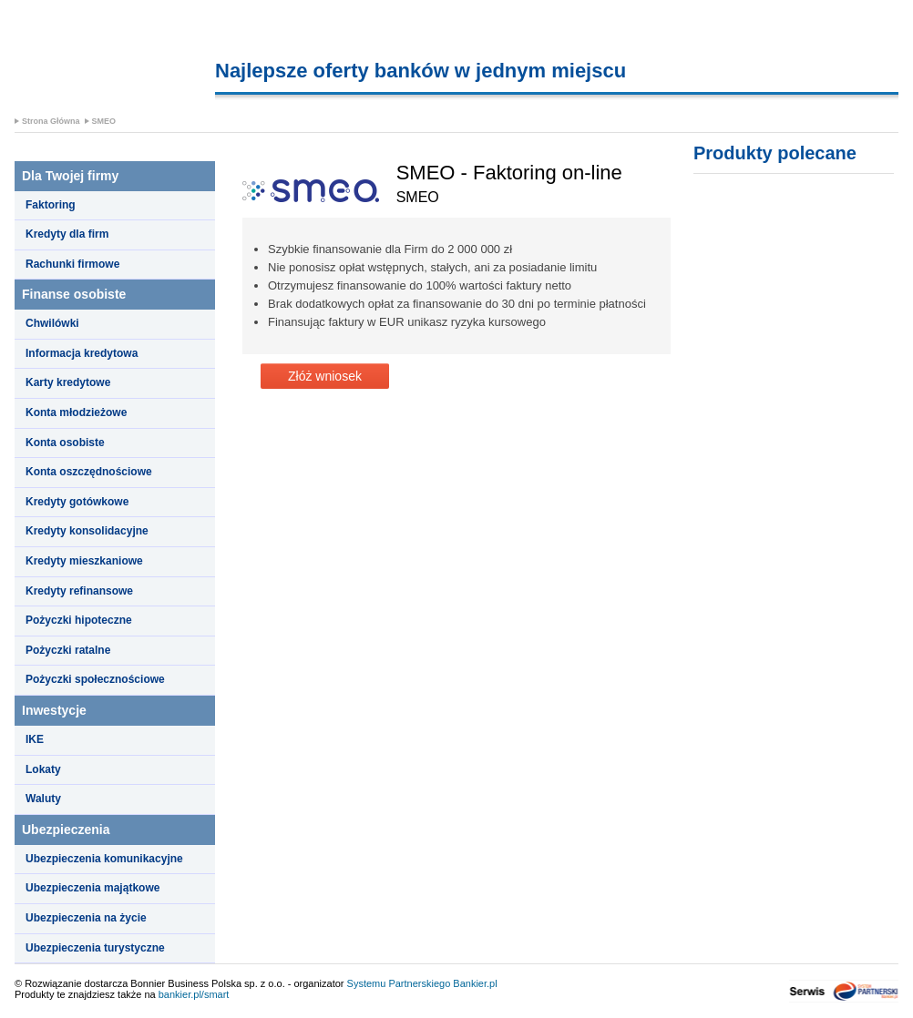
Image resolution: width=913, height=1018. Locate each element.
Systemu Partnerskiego (399, 983)
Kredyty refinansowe (79, 591)
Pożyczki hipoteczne (79, 620)
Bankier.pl (475, 983)
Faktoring (51, 205)
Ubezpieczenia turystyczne (95, 948)
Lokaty (43, 769)
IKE (35, 739)
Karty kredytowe (68, 382)
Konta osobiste (65, 442)
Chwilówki (52, 323)
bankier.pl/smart (194, 994)
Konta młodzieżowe (76, 412)
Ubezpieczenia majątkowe (92, 887)
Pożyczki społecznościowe (95, 679)
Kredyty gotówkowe (77, 501)
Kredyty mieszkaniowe (84, 561)
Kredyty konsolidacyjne (87, 530)
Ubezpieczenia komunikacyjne (104, 858)
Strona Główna (51, 121)
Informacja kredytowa (82, 353)
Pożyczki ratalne (68, 650)
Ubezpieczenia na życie (86, 917)
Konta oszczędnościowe (89, 471)
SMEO (104, 121)
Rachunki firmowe (72, 264)
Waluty (43, 798)
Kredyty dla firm (67, 234)
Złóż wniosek (325, 376)
